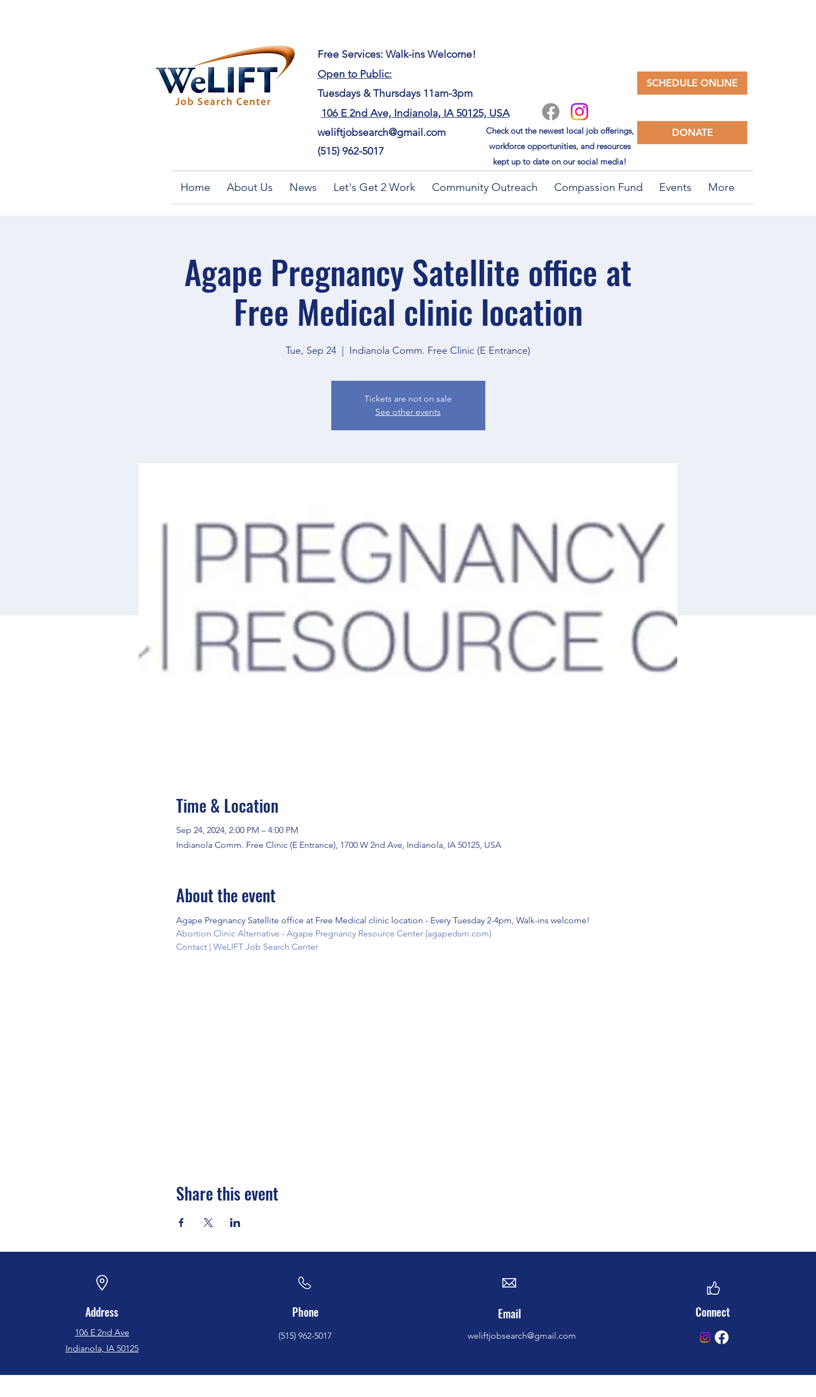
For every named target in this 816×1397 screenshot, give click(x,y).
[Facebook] (550, 111)
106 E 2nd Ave (102, 1332)
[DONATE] (692, 132)
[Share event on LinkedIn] (235, 1222)
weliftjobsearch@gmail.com (381, 132)
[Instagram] (579, 111)
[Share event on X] (208, 1222)
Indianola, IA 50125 (102, 1348)
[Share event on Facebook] (181, 1222)
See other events (408, 412)
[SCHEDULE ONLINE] (692, 83)
